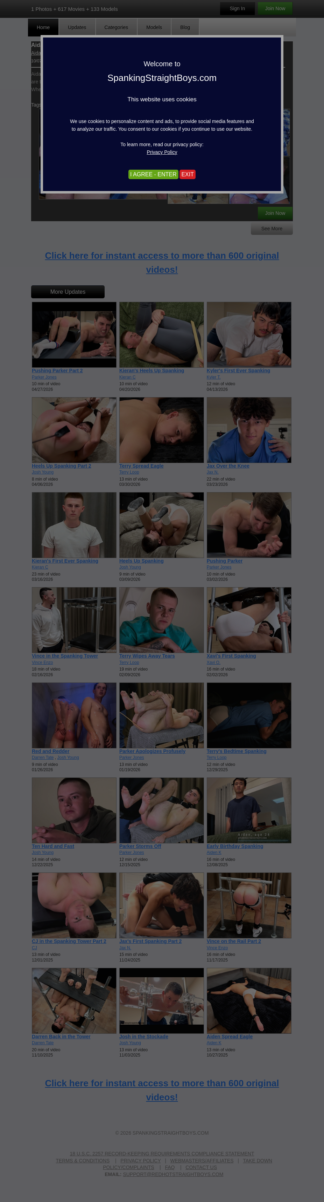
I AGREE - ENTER (153, 174)
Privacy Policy (162, 152)
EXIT (187, 174)
